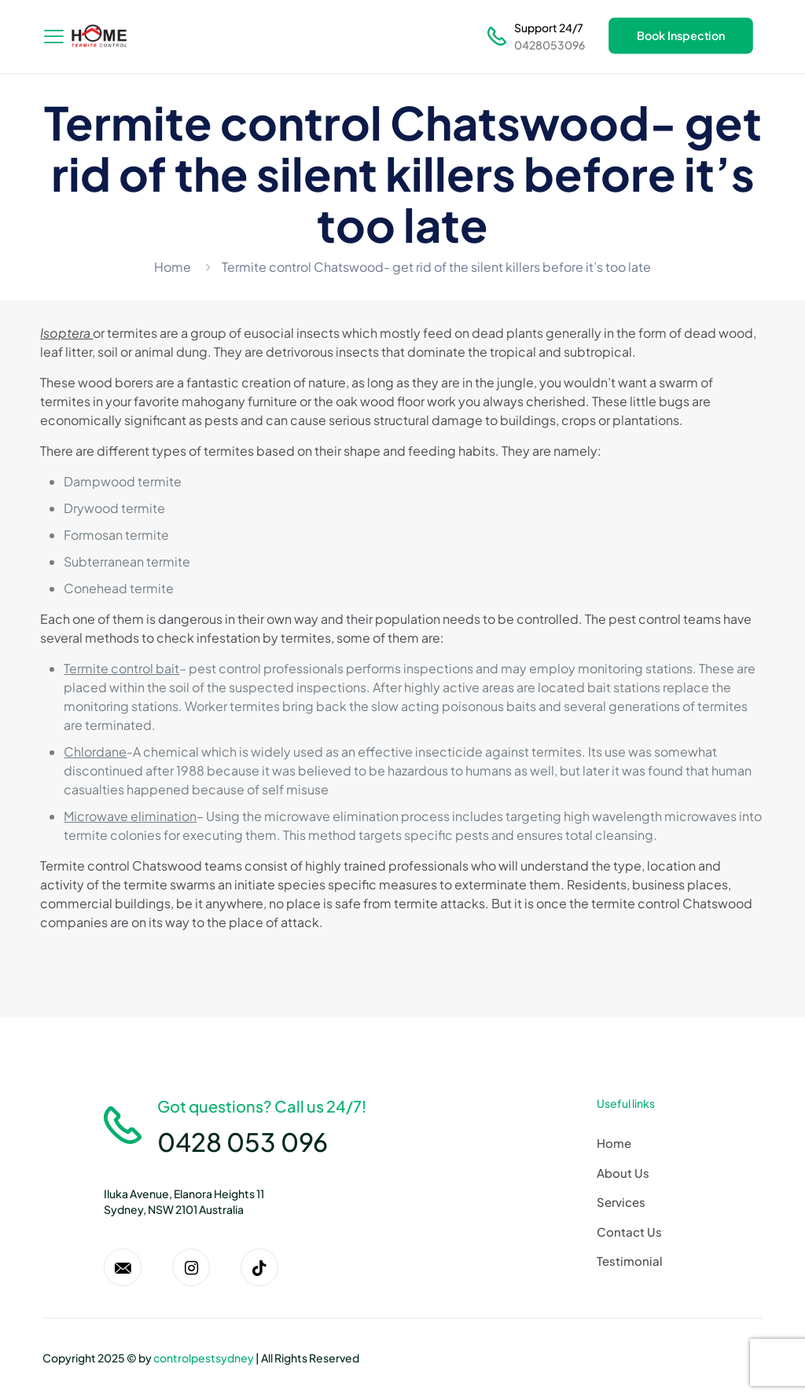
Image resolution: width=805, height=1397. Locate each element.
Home (172, 266)
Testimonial (630, 1260)
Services (621, 1201)
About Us (623, 1172)
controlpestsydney (203, 1358)
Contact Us (629, 1231)
